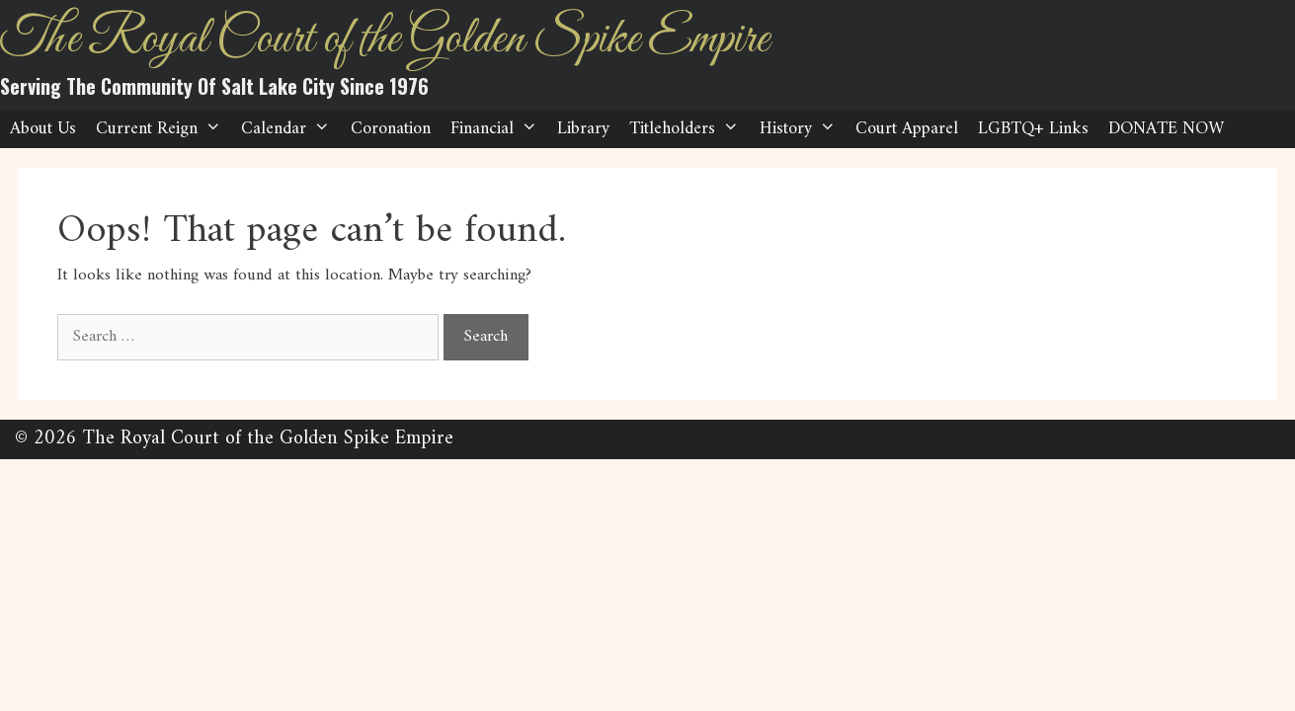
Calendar (290, 129)
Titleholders (689, 129)
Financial (498, 129)
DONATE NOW (1166, 129)
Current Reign (163, 129)
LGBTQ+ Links (1033, 129)
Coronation (391, 129)
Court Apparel (906, 129)
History (803, 129)
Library (583, 129)
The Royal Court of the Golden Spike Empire (384, 40)
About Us (43, 129)
